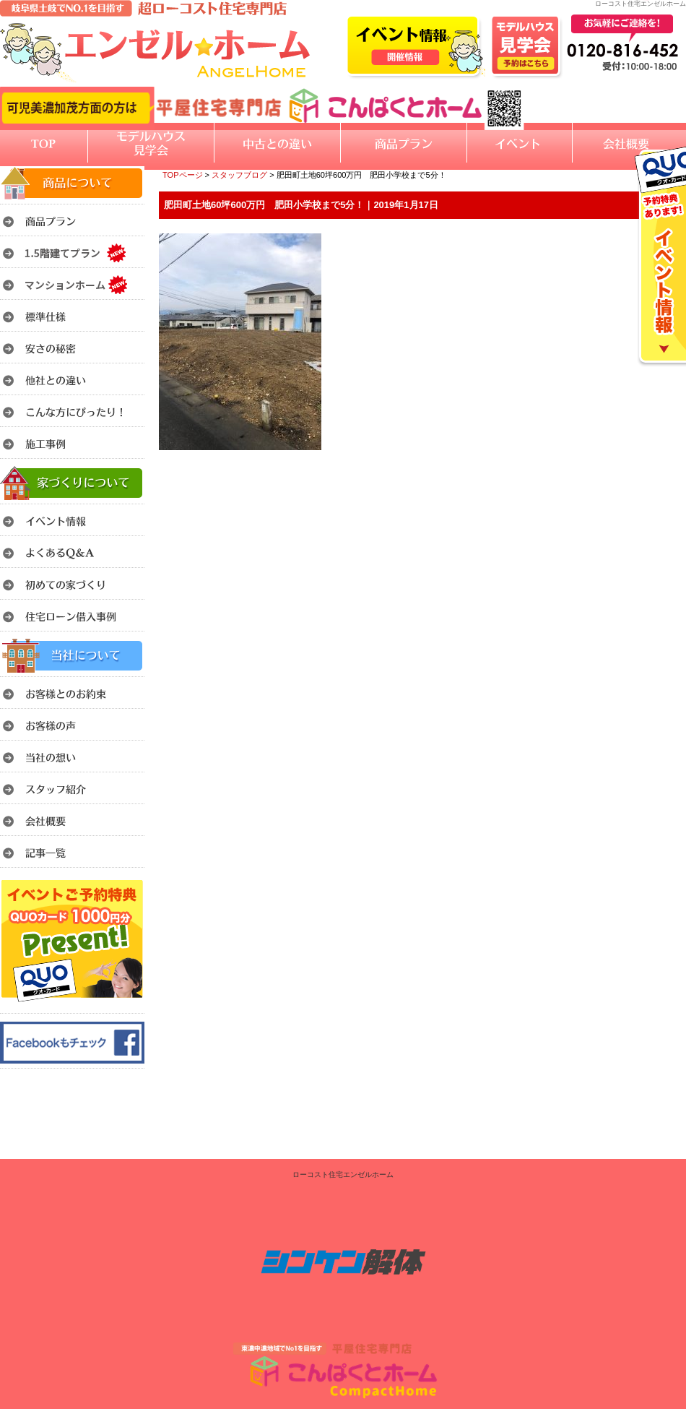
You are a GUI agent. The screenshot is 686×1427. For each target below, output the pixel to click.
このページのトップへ (649, 469)
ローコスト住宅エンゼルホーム (343, 1174)
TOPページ (182, 175)
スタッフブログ (239, 175)
